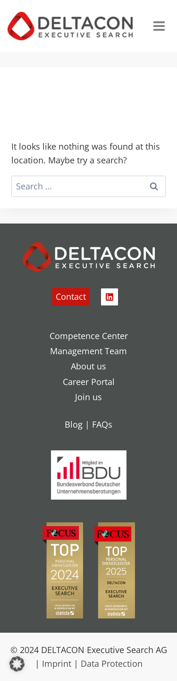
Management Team (88, 351)
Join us (88, 397)
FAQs (102, 424)
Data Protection (112, 663)
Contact (71, 296)
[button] (17, 664)
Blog (74, 424)
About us (88, 366)
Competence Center (89, 335)
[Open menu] (158, 26)
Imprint (56, 663)
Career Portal (89, 381)
